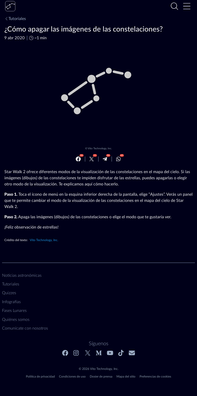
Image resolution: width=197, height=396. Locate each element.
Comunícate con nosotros (25, 328)
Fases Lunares (14, 311)
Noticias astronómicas (22, 275)
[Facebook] (78, 159)
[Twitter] (91, 159)
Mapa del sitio (125, 376)
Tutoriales (15, 19)
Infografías (11, 302)
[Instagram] (76, 353)
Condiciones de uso (72, 376)
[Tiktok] (121, 353)
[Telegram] (105, 159)
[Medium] (99, 353)
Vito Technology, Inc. (100, 148)
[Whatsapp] (118, 159)
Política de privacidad (40, 376)
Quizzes (9, 293)
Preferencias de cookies (155, 376)
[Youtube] (110, 353)
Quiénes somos (15, 320)
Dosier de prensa (101, 376)
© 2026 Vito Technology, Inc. (99, 368)
